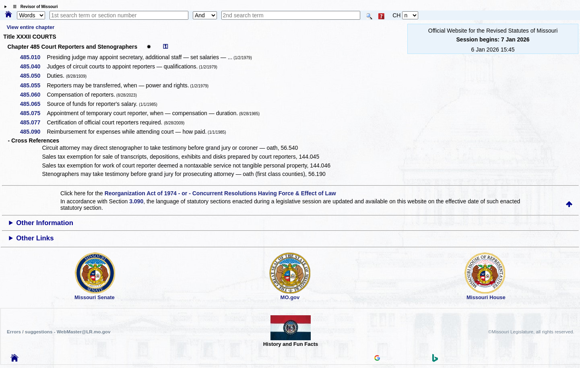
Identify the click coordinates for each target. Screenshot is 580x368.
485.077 (33, 122)
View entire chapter (30, 27)
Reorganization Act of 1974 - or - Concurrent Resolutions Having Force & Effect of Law (220, 193)
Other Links (35, 238)
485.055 (33, 85)
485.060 (33, 94)
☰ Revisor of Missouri (33, 6)
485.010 (33, 57)
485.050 (33, 75)
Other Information (44, 223)
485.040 (33, 66)
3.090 (136, 201)
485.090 (33, 131)
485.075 (33, 113)
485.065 (33, 104)
